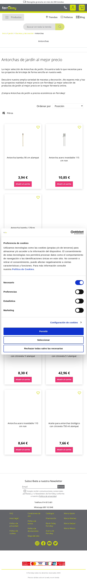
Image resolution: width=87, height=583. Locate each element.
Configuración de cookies (64, 322)
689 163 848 (48, 507)
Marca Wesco (69, 528)
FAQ (11, 513)
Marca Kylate (69, 513)
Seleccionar (43, 340)
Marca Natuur (70, 523)
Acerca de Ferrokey (50, 532)
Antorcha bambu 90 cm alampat (23, 157)
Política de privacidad (14, 524)
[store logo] (9, 8)
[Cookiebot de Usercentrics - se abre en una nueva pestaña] (71, 232)
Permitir (43, 331)
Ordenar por (44, 106)
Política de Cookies (23, 269)
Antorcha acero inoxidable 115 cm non (64, 159)
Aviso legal (14, 518)
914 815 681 (47, 502)
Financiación (51, 518)
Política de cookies (14, 532)
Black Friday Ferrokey (51, 524)
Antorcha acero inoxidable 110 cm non (23, 425)
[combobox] (43, 26)
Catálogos (50, 513)
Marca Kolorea (70, 518)
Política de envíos (32, 522)
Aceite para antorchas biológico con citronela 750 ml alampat (64, 425)
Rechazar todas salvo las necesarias (43, 348)
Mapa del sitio (33, 536)
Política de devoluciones (33, 529)
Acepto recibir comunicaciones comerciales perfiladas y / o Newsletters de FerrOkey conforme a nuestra (43, 493)
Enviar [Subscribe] (61, 486)
